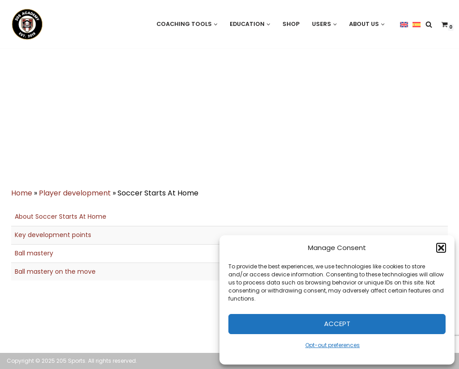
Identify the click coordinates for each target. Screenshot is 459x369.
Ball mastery (34, 253)
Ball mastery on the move (55, 271)
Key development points (53, 234)
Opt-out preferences (332, 345)
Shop (290, 24)
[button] (441, 247)
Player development (75, 193)
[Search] (428, 24)
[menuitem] (404, 24)
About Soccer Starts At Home (60, 216)
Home (21, 193)
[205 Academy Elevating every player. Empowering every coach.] (25, 24)
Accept (337, 323)
